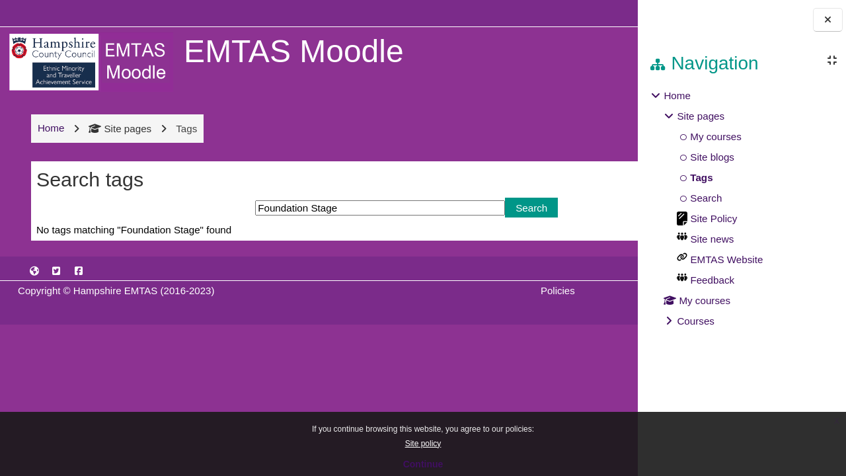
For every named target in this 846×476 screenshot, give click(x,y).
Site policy (423, 443)
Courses (695, 321)
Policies (450, 290)
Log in (597, 13)
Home (677, 95)
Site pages (118, 128)
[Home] (89, 61)
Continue (423, 464)
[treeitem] (741, 209)
